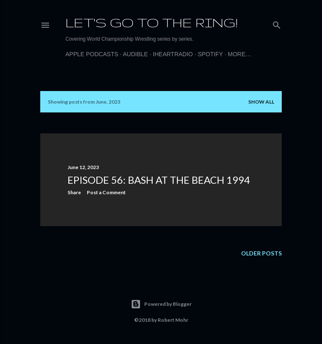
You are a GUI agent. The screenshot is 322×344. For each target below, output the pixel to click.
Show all (261, 102)
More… (239, 54)
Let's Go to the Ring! (151, 22)
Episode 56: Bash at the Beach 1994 (159, 180)
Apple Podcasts (91, 54)
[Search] (277, 23)
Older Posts (261, 253)
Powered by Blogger (161, 304)
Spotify (210, 54)
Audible (135, 54)
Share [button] (74, 192)
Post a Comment (106, 192)
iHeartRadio (173, 54)
